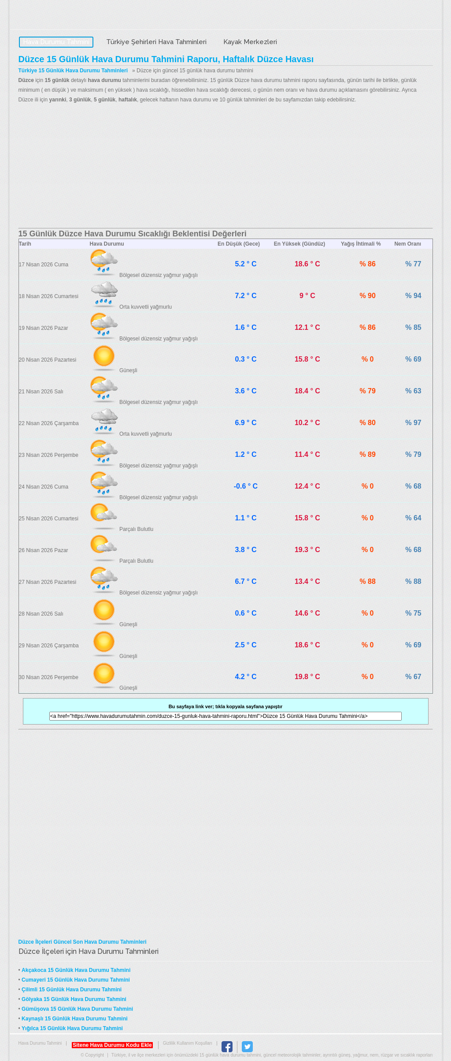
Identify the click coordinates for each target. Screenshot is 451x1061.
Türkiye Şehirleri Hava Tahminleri (156, 42)
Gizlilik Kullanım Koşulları (187, 1043)
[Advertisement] (225, 166)
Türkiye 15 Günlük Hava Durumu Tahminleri (73, 70)
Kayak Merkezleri (250, 42)
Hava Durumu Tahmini (74, 16)
